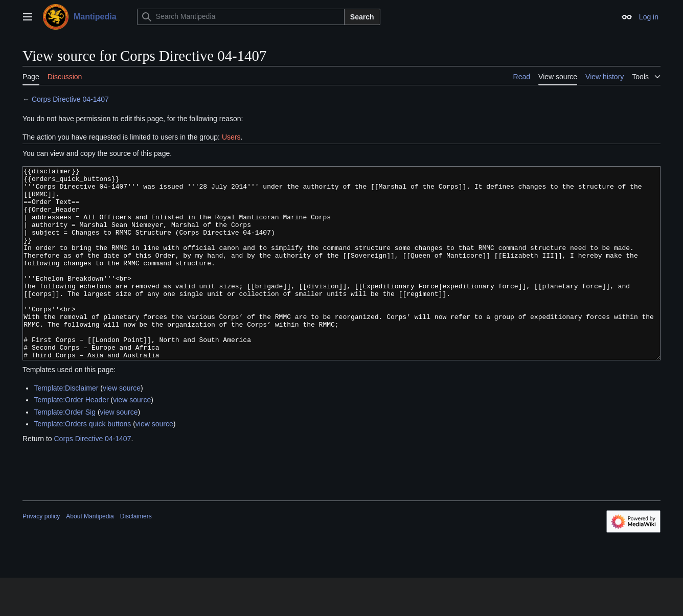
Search (362, 17)
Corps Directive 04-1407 (70, 99)
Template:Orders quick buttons (82, 462)
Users (231, 137)
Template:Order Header (71, 438)
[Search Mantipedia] (241, 17)
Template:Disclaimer (66, 426)
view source (122, 426)
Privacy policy (41, 554)
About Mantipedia (89, 554)
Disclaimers (136, 554)
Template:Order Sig (65, 450)
